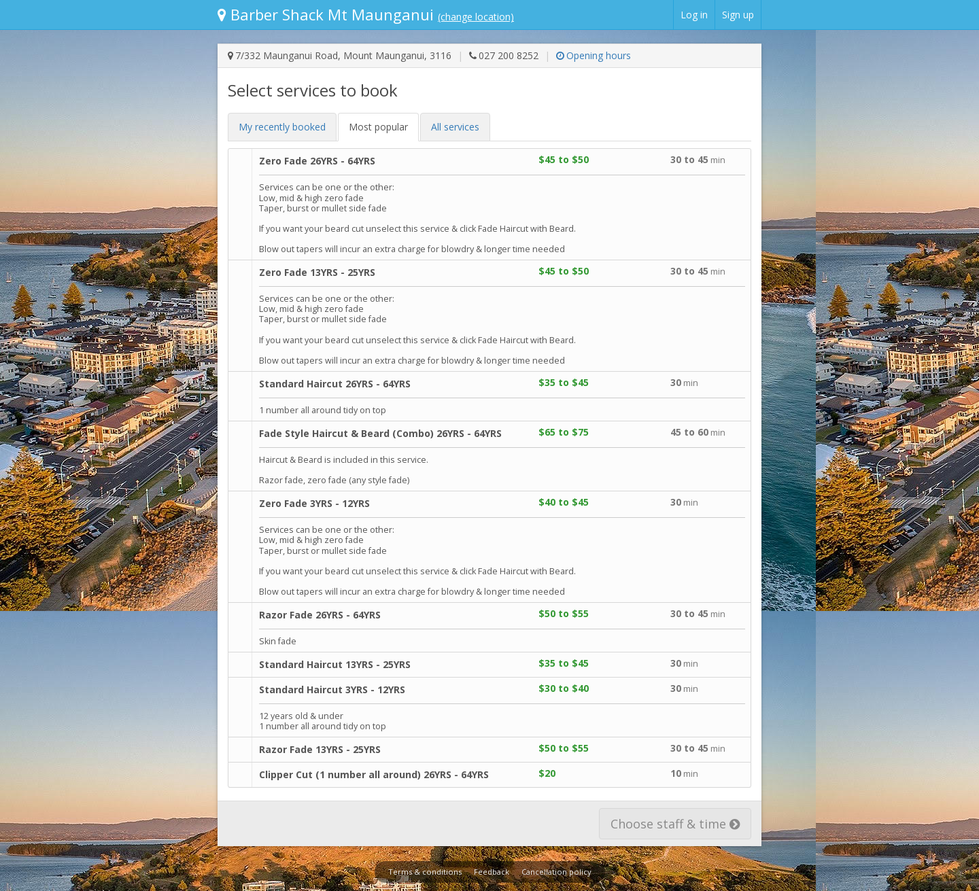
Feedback (491, 872)
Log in (694, 14)
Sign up (738, 14)
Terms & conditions (425, 872)
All (455, 126)
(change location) (476, 16)
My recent (282, 126)
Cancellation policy (556, 872)
